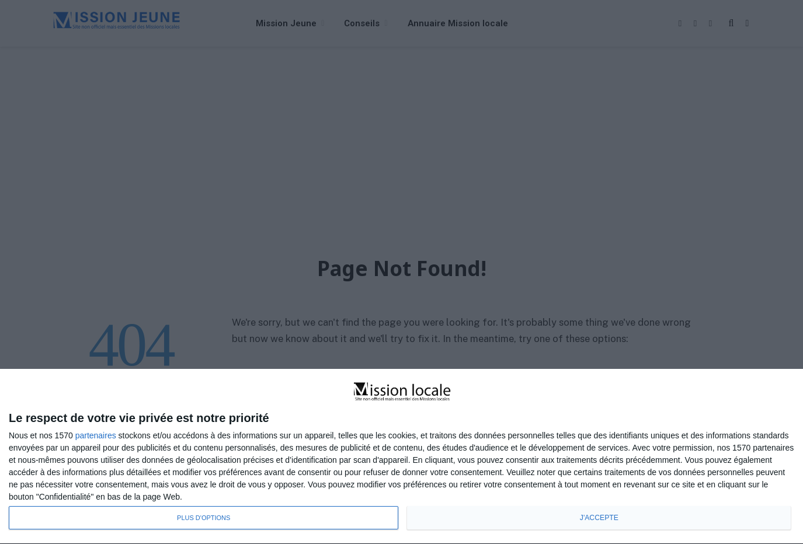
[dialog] (401, 456)
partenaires (95, 435)
